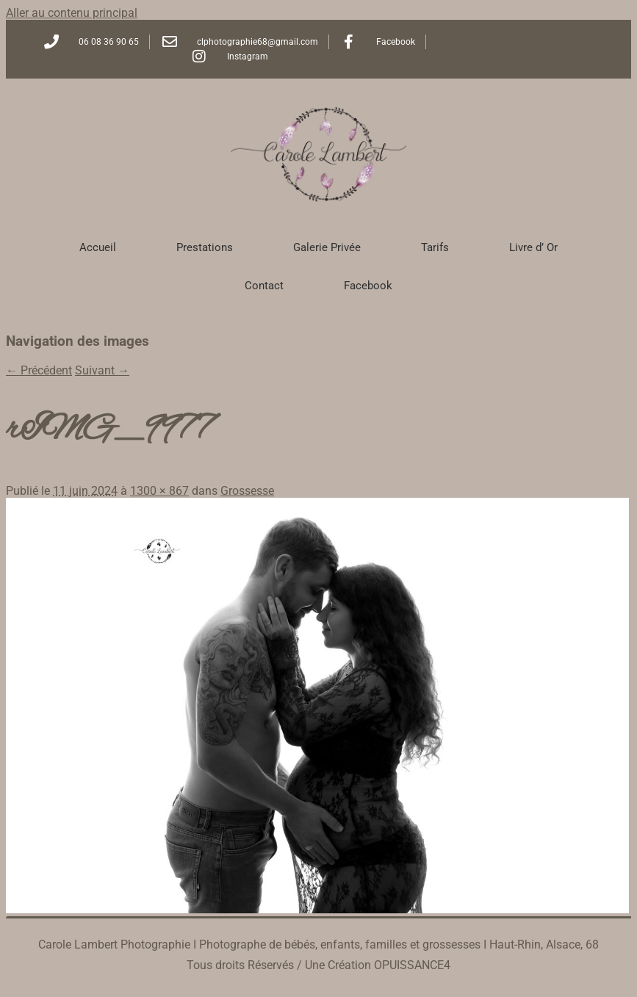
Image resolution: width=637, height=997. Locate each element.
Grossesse (247, 491)
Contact (264, 285)
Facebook (368, 285)
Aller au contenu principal (71, 13)
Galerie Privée (327, 247)
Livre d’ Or (533, 247)
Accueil (97, 247)
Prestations (204, 247)
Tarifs (435, 247)
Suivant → (102, 370)
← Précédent (39, 370)
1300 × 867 (159, 491)
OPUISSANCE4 (412, 965)
